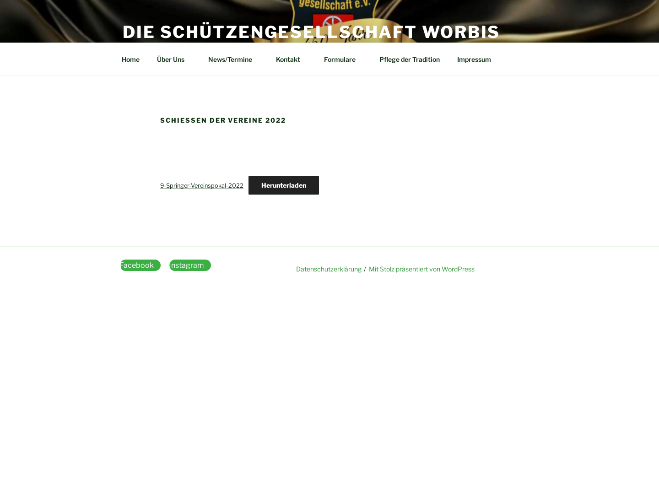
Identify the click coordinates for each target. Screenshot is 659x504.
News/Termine (234, 59)
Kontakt (292, 59)
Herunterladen (283, 185)
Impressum (474, 59)
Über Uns (175, 59)
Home (131, 59)
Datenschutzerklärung (329, 269)
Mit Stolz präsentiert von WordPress (422, 269)
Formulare (344, 59)
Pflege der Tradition (409, 59)
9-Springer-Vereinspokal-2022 (201, 185)
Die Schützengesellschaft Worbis (311, 32)
